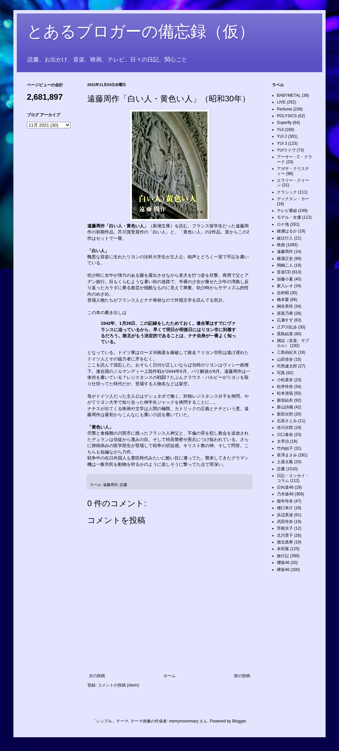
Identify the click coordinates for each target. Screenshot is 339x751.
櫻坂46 (283, 562)
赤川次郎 (285, 427)
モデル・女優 (289, 217)
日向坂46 (285, 487)
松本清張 (285, 393)
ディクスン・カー (293, 198)
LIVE (281, 102)
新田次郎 (285, 414)
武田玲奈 (285, 521)
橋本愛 (283, 299)
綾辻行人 (285, 238)
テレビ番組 (287, 210)
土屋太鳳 (285, 461)
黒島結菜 (285, 334)
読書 (123, 485)
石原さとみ (287, 420)
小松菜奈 (285, 380)
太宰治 (283, 441)
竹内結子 (285, 448)
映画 (281, 244)
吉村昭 (283, 293)
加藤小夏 (285, 279)
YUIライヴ (286, 150)
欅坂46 (283, 569)
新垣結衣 (285, 400)
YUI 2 (282, 136)
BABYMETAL (289, 95)
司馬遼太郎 (287, 366)
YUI (280, 129)
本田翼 (283, 548)
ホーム (169, 675)
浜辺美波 (285, 515)
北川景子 (285, 535)
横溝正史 (285, 258)
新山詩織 (285, 407)
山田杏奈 (285, 359)
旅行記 (283, 556)
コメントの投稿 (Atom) (118, 685)
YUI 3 (282, 143)
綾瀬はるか (287, 231)
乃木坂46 (285, 494)
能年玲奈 (285, 501)
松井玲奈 (285, 386)
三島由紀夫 (287, 352)
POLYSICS (287, 116)
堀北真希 (285, 542)
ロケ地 (283, 224)
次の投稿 (97, 675)
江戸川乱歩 (287, 327)
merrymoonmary (183, 721)
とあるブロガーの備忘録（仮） (141, 31)
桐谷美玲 (285, 306)
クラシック (287, 192)
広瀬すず (285, 320)
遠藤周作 (110, 485)
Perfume (284, 109)
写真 (281, 372)
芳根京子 (285, 528)
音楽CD (284, 272)
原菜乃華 (285, 313)
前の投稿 (242, 675)
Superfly (284, 122)
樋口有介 (285, 507)
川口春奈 (285, 434)
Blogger (239, 721)
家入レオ (285, 285)
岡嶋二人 (285, 265)
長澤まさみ (287, 455)
